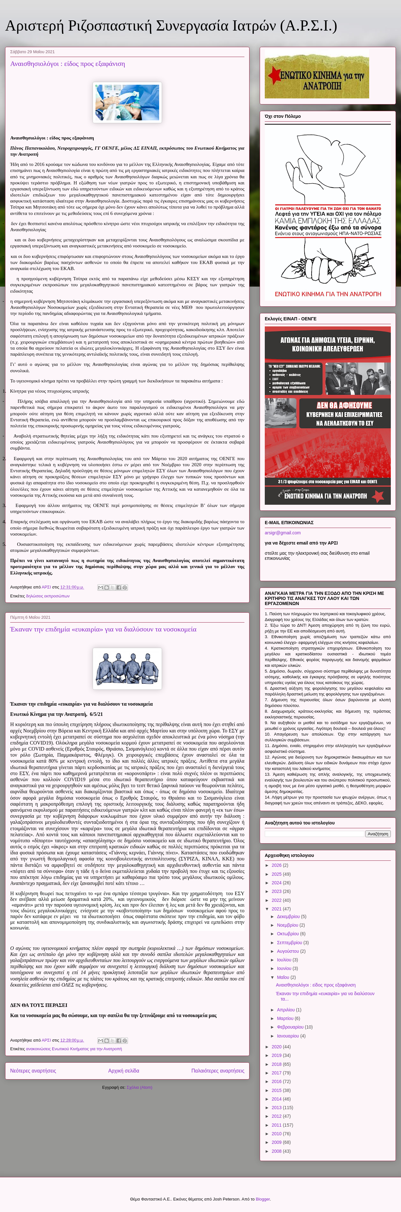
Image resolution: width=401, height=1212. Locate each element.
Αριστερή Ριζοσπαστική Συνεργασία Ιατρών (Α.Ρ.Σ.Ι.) (171, 25)
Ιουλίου (284, 959)
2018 (277, 1064)
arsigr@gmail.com (283, 532)
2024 (277, 882)
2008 (277, 1151)
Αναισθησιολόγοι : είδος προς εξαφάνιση (67, 64)
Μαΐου (283, 977)
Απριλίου (286, 1009)
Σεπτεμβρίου (290, 942)
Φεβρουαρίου (291, 1027)
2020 (277, 1046)
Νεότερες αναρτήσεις (33, 1070)
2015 (277, 1090)
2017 (277, 1072)
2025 (277, 874)
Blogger (263, 1199)
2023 (277, 891)
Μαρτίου (286, 1018)
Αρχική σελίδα (123, 1070)
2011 (277, 1125)
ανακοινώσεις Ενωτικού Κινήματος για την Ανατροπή (74, 1048)
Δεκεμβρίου (289, 916)
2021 (277, 908)
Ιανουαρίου (288, 1035)
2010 (277, 1133)
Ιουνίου (284, 968)
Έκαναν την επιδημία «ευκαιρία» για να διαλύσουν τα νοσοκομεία (103, 629)
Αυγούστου (288, 951)
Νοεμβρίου (288, 925)
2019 (277, 1055)
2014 (277, 1098)
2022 (277, 900)
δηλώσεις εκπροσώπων (48, 596)
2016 (277, 1081)
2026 (277, 865)
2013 (277, 1107)
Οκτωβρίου (288, 933)
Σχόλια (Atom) (139, 1087)
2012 (277, 1116)
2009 (277, 1142)
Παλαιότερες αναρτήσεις (218, 1070)
